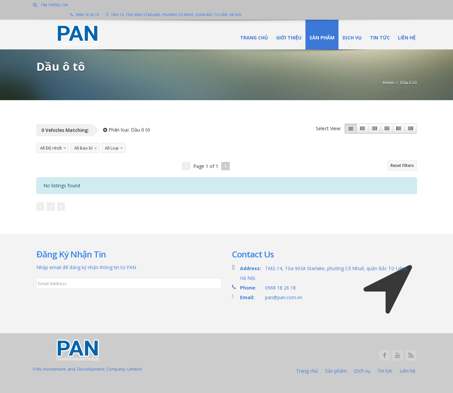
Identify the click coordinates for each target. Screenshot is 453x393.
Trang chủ (251, 28)
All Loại (112, 148)
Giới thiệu (285, 28)
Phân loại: (126, 130)
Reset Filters (402, 165)
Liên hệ (404, 28)
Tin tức (377, 28)
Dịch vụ (349, 28)
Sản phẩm (318, 28)
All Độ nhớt (51, 148)
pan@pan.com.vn (283, 297)
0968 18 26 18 (260, 5)
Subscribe (51, 300)
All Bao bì (83, 148)
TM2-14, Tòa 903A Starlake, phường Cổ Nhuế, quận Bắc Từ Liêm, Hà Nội (349, 5)
